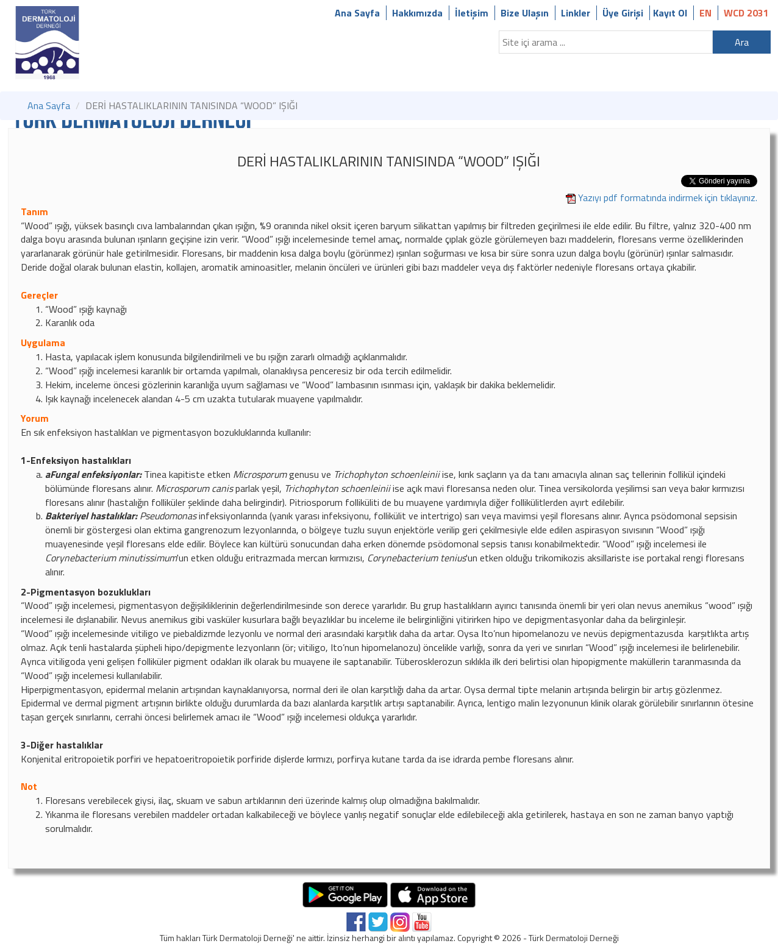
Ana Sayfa (357, 12)
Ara (742, 42)
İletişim (471, 12)
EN (705, 12)
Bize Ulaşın (525, 12)
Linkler (575, 12)
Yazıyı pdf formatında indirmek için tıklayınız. (667, 197)
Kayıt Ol (670, 12)
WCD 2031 (746, 12)
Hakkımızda (417, 12)
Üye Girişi (622, 12)
